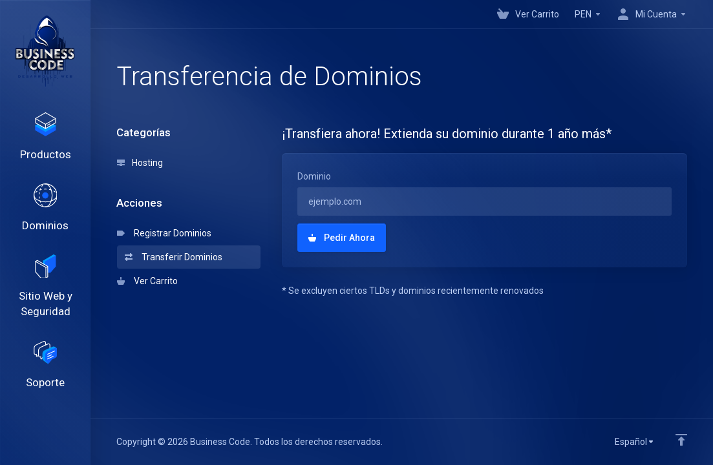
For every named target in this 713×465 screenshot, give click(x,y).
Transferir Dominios (173, 257)
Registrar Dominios (164, 233)
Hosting (140, 163)
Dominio (314, 176)
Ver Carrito (147, 281)
